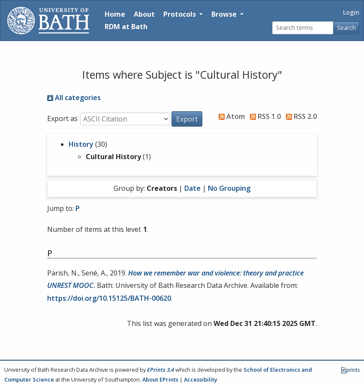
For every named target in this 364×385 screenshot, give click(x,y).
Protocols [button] (180, 14)
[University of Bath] (48, 20)
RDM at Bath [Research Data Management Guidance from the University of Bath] (126, 26)
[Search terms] (303, 28)
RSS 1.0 (264, 116)
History (81, 144)
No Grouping (229, 188)
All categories (74, 97)
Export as (62, 118)
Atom (230, 116)
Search (346, 28)
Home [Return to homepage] (115, 14)
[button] (186, 119)
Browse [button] (224, 14)
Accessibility (200, 379)
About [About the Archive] (144, 14)
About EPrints (160, 379)
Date (192, 188)
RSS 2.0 (300, 116)
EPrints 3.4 (160, 369)
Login (351, 12)
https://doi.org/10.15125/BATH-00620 (109, 298)
